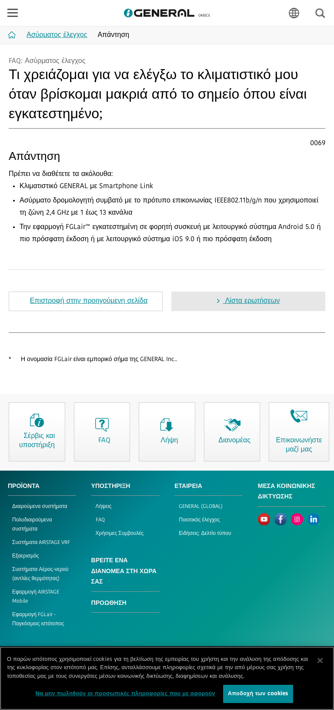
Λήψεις (104, 506)
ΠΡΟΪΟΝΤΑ (24, 486)
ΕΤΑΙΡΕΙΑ (188, 486)
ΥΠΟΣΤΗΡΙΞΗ (110, 486)
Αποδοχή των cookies (258, 694)
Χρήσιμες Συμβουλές (120, 533)
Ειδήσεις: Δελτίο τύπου (205, 533)
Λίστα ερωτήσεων (251, 301)
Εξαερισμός (25, 556)
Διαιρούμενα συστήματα (39, 506)
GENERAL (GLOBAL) (201, 506)
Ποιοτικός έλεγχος (199, 520)
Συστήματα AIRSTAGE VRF (41, 542)
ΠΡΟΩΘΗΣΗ (109, 603)
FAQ (100, 520)
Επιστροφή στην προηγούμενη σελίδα (88, 301)
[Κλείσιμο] (320, 660)
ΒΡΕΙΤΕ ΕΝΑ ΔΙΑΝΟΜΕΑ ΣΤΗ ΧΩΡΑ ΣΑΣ (124, 571)
